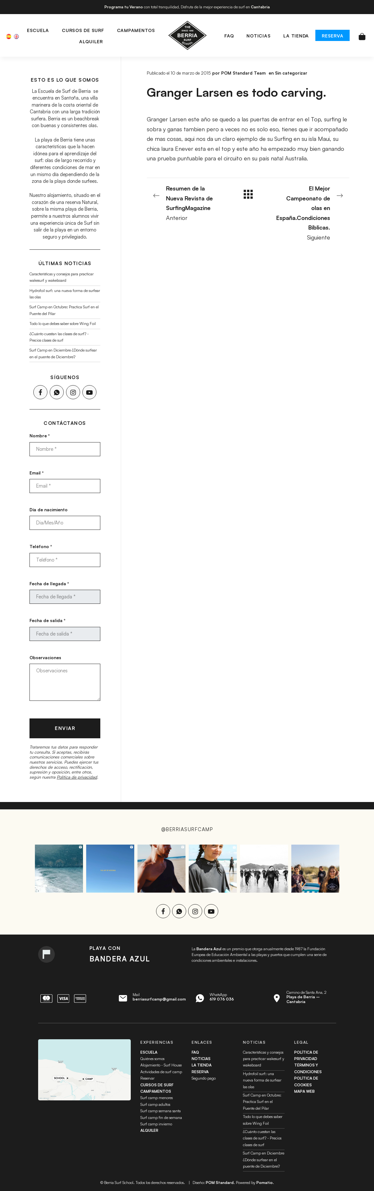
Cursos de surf (156, 1084)
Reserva (200, 1071)
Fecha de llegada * (49, 583)
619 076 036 (222, 999)
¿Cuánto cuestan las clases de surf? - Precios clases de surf (262, 1138)
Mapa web (304, 1091)
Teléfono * (40, 546)
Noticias (201, 1058)
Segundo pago (204, 1078)
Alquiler (149, 1130)
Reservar (147, 1078)
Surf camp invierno (156, 1124)
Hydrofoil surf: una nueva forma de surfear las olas (262, 1080)
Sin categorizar (291, 73)
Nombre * (39, 435)
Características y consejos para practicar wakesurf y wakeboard (263, 1059)
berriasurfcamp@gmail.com (159, 999)
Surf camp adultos (155, 1104)
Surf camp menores (156, 1097)
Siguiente (309, 212)
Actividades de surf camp (161, 1071)
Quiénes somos (152, 1058)
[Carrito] (362, 35)
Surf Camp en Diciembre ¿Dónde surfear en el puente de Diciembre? (263, 1160)
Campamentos (155, 1091)
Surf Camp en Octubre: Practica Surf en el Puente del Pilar (262, 1102)
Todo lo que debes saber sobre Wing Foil (62, 323)
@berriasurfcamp (187, 829)
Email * (36, 472)
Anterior (187, 202)
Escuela (148, 1052)
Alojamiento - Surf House (161, 1065)
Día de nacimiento (48, 509)
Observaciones (45, 657)
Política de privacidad (77, 776)
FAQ (195, 1052)
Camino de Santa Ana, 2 (307, 997)
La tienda (202, 1065)
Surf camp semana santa (160, 1110)
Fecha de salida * (47, 620)
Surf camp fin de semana (161, 1117)
